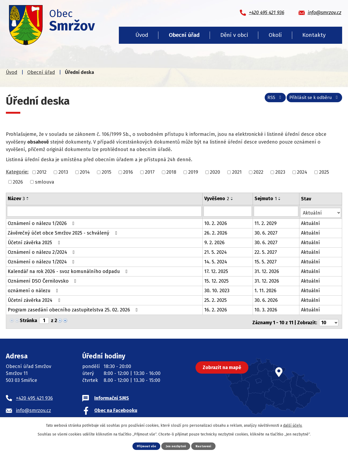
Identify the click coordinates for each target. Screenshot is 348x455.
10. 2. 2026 (216, 222)
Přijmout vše (144, 446)
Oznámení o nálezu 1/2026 (42, 222)
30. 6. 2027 (266, 231)
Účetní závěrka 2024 (35, 299)
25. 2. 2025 (216, 299)
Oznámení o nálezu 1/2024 (42, 260)
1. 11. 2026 (266, 289)
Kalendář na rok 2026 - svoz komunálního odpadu (69, 270)
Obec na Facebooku (115, 407)
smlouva (44, 182)
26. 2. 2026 (216, 231)
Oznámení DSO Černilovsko (43, 279)
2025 (324, 172)
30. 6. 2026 (266, 299)
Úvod (141, 34)
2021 (237, 172)
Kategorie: (17, 172)
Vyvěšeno (217, 198)
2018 (171, 172)
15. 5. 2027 (266, 260)
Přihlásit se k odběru (312, 99)
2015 (106, 172)
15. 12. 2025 (217, 279)
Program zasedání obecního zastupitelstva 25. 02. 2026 (74, 308)
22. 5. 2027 (266, 251)
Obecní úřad (184, 34)
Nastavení (205, 446)
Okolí (275, 34)
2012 (41, 172)
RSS (268, 99)
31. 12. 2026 (267, 270)
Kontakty (314, 34)
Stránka (28, 319)
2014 (85, 172)
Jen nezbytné (176, 446)
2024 (302, 172)
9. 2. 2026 (215, 241)
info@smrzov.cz (33, 407)
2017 (150, 172)
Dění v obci (234, 34)
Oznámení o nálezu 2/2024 (42, 251)
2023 (280, 172)
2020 (215, 172)
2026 (18, 182)
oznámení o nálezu (34, 289)
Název (16, 198)
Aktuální (311, 222)
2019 (193, 172)
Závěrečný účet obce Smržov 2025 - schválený (63, 231)
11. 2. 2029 (266, 222)
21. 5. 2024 (216, 251)
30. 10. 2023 (217, 289)
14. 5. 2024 (216, 260)
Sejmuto (266, 198)
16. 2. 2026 (216, 308)
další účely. (292, 425)
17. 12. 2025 (216, 270)
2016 (128, 172)
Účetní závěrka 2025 (35, 241)
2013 (63, 172)
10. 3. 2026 (266, 308)
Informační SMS (111, 395)
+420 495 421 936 (34, 395)
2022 (258, 172)
